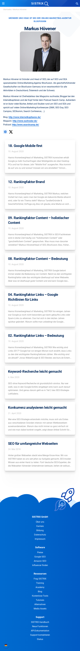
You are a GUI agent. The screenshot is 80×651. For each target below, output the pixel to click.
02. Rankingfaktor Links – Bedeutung (36, 336)
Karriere (40, 526)
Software (40, 547)
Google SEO (40, 556)
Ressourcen (40, 573)
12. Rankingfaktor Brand (26, 182)
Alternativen (40, 604)
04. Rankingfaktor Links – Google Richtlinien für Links (33, 297)
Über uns (40, 522)
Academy (40, 587)
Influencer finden (40, 565)
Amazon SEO (40, 561)
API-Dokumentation (40, 630)
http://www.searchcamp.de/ (25, 124)
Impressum (40, 539)
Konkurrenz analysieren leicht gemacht (37, 408)
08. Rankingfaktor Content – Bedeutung (38, 259)
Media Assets (40, 608)
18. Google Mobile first (25, 146)
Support (40, 617)
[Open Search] (77, 3)
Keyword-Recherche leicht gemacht (35, 371)
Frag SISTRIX (40, 578)
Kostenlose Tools (40, 596)
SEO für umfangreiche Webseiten (33, 444)
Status (40, 639)
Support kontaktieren (40, 635)
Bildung (40, 530)
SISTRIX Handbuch (40, 622)
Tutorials (40, 600)
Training (40, 583)
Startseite (7, 9)
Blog (40, 591)
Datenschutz (40, 534)
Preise (40, 552)
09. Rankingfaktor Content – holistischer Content (38, 220)
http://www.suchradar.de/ (25, 121)
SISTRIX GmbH (40, 516)
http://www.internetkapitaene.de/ (25, 117)
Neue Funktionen (40, 626)
